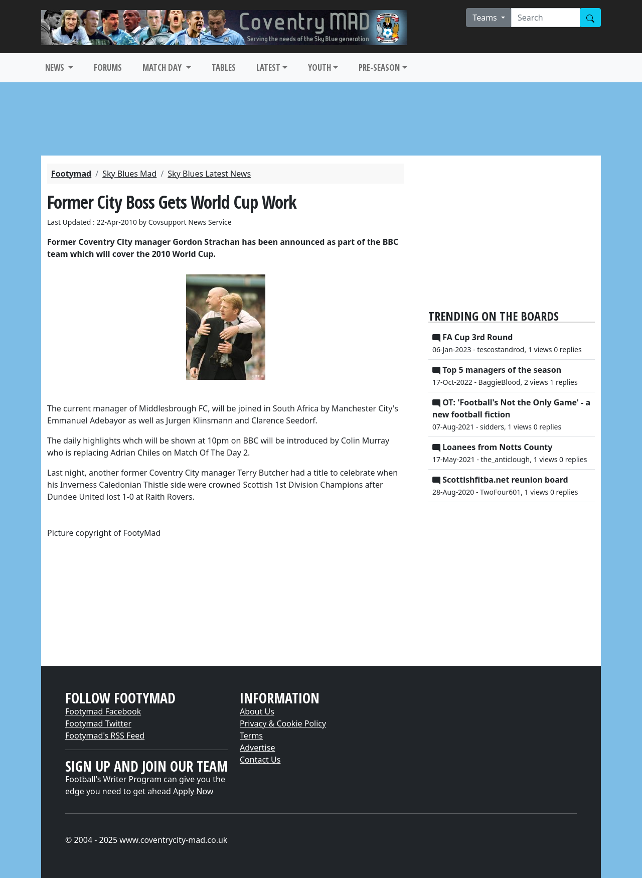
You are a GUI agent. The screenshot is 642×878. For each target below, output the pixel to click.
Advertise (257, 747)
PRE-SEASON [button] (379, 67)
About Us (257, 711)
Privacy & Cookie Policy (283, 723)
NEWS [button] (55, 67)
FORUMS (108, 67)
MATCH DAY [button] (163, 67)
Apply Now (193, 791)
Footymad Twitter (98, 723)
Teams (485, 17)
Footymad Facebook (103, 711)
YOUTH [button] (319, 67)
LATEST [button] (268, 67)
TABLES (224, 67)
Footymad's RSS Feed (104, 735)
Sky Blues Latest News (209, 173)
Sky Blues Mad (129, 173)
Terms (251, 735)
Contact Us (260, 759)
